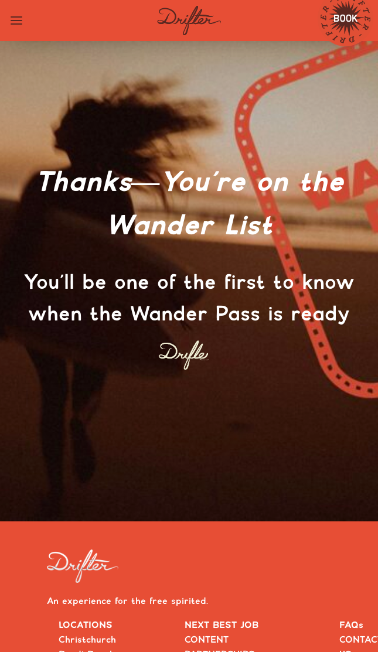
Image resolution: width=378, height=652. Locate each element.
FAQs (351, 625)
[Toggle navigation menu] (16, 20)
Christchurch (87, 640)
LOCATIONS (86, 625)
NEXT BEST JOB (221, 625)
